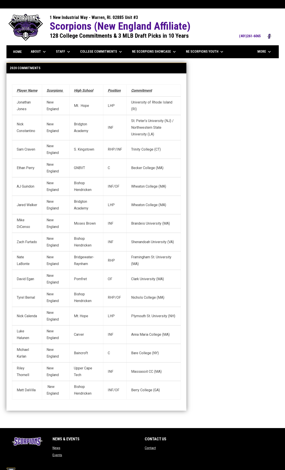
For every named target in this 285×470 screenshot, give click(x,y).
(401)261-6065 (256, 36)
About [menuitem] (39, 51)
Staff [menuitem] (63, 51)
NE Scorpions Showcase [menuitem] (154, 51)
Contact (150, 448)
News (56, 448)
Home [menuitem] (17, 52)
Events (57, 455)
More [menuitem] (264, 51)
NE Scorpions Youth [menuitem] (205, 51)
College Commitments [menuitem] (101, 51)
